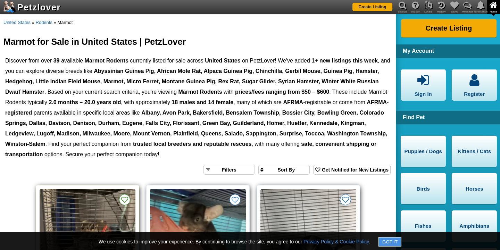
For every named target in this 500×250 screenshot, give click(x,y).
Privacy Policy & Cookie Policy (336, 241)
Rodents (44, 22)
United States (17, 22)
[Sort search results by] (284, 169)
